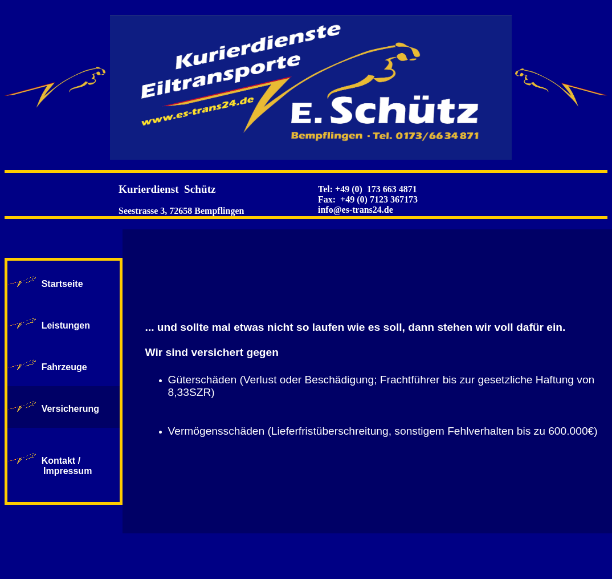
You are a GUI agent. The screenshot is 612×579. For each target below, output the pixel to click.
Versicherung (70, 409)
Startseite (62, 284)
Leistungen (66, 325)
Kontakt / (61, 460)
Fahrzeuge (64, 367)
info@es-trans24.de (355, 209)
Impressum (52, 471)
